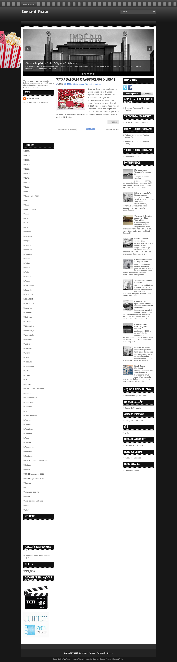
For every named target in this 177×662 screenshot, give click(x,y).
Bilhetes (28, 277)
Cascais (28, 290)
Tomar (27, 487)
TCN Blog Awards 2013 (34, 474)
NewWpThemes (65, 659)
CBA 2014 (29, 295)
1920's (27, 169)
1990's (27, 205)
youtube (28, 510)
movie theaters (31, 398)
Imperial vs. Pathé (142, 347)
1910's (27, 164)
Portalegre (29, 429)
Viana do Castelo (32, 492)
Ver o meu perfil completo (36, 102)
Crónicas (28, 317)
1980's (27, 200)
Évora (27, 353)
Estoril (27, 344)
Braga (27, 281)
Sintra (27, 469)
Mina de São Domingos (34, 389)
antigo (27, 259)
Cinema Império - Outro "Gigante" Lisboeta (51, 63)
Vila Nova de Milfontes (34, 501)
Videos (28, 496)
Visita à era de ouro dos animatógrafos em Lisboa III (85, 79)
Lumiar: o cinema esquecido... (142, 240)
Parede (28, 420)
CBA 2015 (29, 299)
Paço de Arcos (31, 416)
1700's (27, 151)
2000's (27, 214)
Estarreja (28, 339)
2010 (27, 218)
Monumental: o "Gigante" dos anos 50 (142, 172)
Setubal (28, 465)
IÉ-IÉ (127, 433)
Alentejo (28, 236)
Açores (28, 232)
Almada (28, 245)
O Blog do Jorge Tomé (134, 420)
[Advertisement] (44, 122)
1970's (27, 191)
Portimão (28, 434)
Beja (27, 272)
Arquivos (147, 94)
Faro (27, 357)
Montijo (28, 393)
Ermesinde (29, 335)
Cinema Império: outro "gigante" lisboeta (141, 326)
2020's (27, 227)
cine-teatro (29, 303)
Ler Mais (113, 122)
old (26, 411)
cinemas (28, 308)
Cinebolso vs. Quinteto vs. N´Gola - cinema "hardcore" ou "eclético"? (143, 304)
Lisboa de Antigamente (134, 445)
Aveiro (27, 268)
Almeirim (28, 250)
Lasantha (89, 659)
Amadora (29, 254)
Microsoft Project (118, 659)
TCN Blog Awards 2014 (34, 478)
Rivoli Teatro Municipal (139, 367)
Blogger (110, 653)
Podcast (28, 425)
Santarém (29, 456)
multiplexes (29, 402)
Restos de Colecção (133, 408)
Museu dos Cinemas (133, 458)
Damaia (28, 321)
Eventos (28, 348)
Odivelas (28, 407)
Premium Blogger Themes (102, 659)
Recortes (28, 451)
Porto (27, 438)
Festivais (28, 362)
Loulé (27, 380)
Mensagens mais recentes (67, 129)
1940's (27, 178)
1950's (27, 182)
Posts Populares (131, 94)
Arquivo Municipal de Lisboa (136, 395)
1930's (27, 173)
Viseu (27, 505)
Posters (28, 443)
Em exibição (30, 330)
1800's (27, 155)
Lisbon (27, 375)
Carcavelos (29, 286)
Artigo (27, 263)
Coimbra (28, 312)
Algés (27, 241)
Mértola (28, 384)
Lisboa (27, 371)
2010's (27, 223)
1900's (27, 160)
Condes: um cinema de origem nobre (143, 261)
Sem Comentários (94, 84)
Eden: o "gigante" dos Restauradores (144, 194)
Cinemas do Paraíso (35, 12)
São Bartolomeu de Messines (37, 460)
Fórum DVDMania (132, 470)
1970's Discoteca (32, 196)
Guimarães (29, 366)
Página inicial (29, 4)
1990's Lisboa (30, 209)
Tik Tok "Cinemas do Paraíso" (137, 123)
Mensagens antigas (112, 129)
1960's (27, 187)
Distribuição (30, 326)
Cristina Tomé (32, 98)
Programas (29, 447)
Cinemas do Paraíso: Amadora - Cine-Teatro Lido (143, 218)
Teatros (28, 483)
